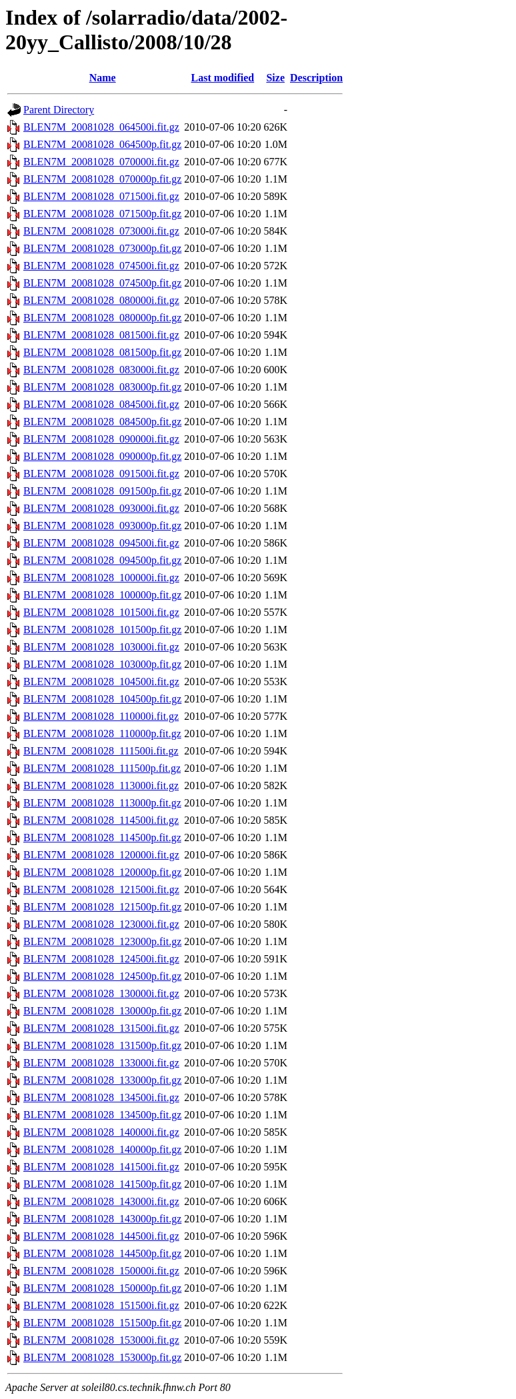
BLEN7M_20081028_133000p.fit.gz (102, 1080)
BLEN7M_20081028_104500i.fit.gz (101, 681)
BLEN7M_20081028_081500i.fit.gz (101, 335)
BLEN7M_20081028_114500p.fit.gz (102, 837)
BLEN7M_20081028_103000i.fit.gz (101, 647)
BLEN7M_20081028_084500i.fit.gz (101, 404)
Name (102, 77)
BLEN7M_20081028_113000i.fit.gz (101, 785)
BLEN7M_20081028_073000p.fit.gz (102, 248)
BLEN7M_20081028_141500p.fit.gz (102, 1184)
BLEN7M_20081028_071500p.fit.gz (102, 213)
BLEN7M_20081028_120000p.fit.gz (102, 872)
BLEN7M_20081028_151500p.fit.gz (102, 1322)
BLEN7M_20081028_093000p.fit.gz (102, 525)
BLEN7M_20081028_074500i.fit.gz (101, 265)
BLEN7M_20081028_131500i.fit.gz (101, 1028)
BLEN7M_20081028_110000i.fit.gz (101, 716)
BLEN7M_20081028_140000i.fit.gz (101, 1132)
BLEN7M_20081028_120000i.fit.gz (101, 854)
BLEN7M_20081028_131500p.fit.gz (102, 1045)
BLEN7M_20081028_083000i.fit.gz (101, 369)
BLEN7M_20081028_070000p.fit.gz (102, 179)
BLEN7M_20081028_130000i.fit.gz (101, 993)
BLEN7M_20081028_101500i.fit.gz (101, 612)
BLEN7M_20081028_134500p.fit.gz (102, 1114)
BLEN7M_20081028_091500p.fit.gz (102, 491)
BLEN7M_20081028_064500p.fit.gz (102, 144)
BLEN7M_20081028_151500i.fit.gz (101, 1305)
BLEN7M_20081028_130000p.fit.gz (102, 1010)
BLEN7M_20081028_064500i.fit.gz (101, 127)
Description (316, 77)
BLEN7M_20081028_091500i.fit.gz (101, 473)
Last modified (223, 77)
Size (275, 77)
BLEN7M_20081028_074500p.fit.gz (102, 283)
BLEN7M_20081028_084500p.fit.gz (102, 421)
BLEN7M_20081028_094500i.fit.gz (101, 543)
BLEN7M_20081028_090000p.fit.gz (102, 456)
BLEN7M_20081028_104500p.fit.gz (102, 698)
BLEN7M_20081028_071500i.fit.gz (101, 196)
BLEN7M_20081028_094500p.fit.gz (102, 560)
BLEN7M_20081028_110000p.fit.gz (102, 733)
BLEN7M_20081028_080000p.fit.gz (102, 317)
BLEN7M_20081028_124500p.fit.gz (102, 976)
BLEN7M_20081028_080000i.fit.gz (101, 300)
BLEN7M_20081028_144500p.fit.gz (102, 1253)
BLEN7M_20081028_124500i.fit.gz (101, 958)
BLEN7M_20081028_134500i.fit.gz (101, 1097)
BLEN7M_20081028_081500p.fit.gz (102, 352)
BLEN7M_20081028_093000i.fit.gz (101, 508)
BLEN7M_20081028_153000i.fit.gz (101, 1340)
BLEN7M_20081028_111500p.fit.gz (102, 768)
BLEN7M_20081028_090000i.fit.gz (101, 439)
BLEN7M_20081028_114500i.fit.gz (101, 820)
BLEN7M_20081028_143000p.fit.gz (102, 1218)
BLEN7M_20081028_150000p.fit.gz (102, 1288)
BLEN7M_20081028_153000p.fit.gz (102, 1357)
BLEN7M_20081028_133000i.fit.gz (101, 1062)
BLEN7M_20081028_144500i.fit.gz (101, 1236)
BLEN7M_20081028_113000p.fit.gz (102, 802)
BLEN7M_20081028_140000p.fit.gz (102, 1149)
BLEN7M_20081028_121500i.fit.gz (101, 889)
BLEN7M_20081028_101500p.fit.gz (102, 629)
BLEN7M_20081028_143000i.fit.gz (101, 1201)
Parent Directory (58, 109)
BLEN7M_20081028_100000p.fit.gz (102, 595)
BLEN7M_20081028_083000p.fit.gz (102, 387)
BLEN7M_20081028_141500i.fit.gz (101, 1166)
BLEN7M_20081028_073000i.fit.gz (101, 231)
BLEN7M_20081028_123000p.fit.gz (102, 941)
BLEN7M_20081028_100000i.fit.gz (101, 577)
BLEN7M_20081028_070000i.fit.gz (101, 161)
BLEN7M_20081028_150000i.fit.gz (101, 1270)
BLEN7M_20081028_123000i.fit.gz (101, 924)
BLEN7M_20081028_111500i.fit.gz (101, 750)
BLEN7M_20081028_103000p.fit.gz (102, 664)
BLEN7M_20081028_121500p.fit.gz (102, 906)
